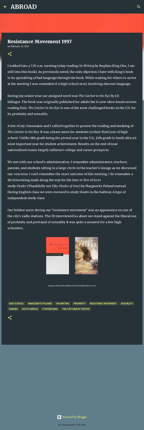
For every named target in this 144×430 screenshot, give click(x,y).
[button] (10, 54)
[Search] (42, 6)
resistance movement (103, 303)
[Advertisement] (72, 376)
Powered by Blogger (72, 417)
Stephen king (50, 309)
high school (16, 303)
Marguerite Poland (40, 303)
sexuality (127, 303)
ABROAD (23, 7)
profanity (80, 303)
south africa (30, 309)
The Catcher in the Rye (75, 309)
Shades (13, 309)
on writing (62, 303)
